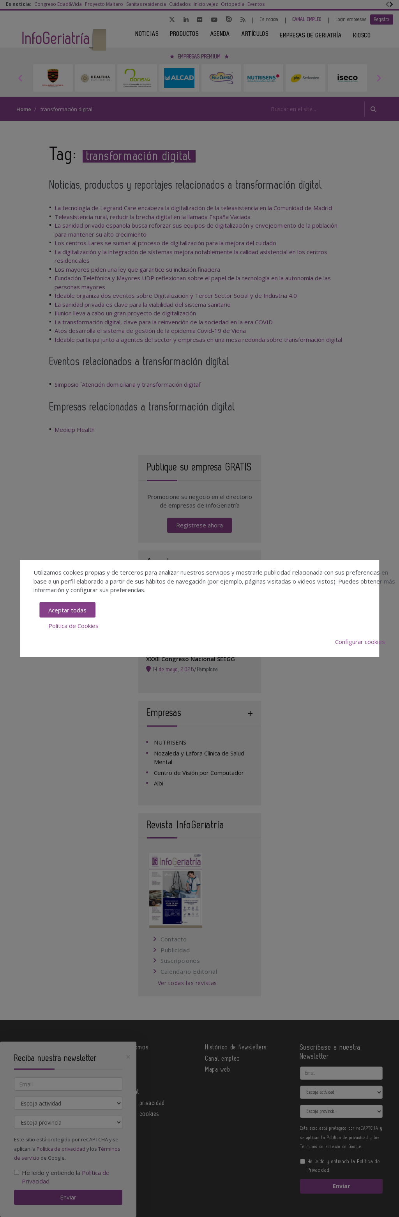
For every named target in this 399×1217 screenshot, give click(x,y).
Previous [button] (20, 78)
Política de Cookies (73, 626)
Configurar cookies (360, 641)
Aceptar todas (67, 610)
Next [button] (379, 78)
